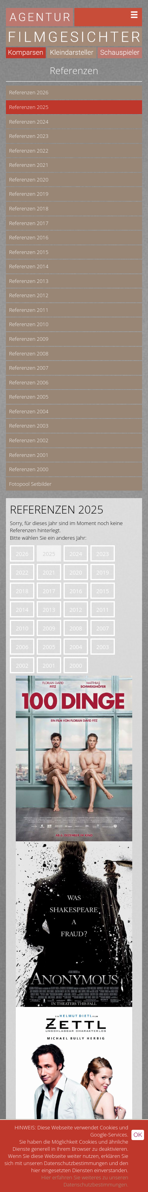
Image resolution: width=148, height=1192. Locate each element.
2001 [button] (49, 665)
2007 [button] (102, 628)
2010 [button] (22, 628)
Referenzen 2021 (29, 164)
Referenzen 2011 (29, 309)
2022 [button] (22, 572)
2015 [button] (102, 591)
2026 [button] (22, 554)
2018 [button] (22, 591)
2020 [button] (75, 572)
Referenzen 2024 (29, 121)
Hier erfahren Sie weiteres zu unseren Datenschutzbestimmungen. (84, 1181)
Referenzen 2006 (29, 382)
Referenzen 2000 (29, 469)
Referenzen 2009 (29, 338)
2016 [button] (75, 591)
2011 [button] (102, 609)
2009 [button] (49, 628)
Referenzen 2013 (29, 281)
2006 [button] (22, 647)
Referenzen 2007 (29, 367)
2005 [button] (49, 647)
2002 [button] (22, 665)
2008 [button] (75, 628)
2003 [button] (102, 647)
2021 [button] (49, 572)
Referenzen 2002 (29, 440)
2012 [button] (75, 609)
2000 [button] (75, 665)
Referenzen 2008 (29, 353)
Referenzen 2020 (29, 179)
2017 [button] (49, 591)
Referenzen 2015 (29, 252)
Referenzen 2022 (29, 150)
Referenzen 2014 (29, 266)
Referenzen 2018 (29, 208)
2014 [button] (22, 609)
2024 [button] (75, 554)
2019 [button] (102, 572)
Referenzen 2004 (29, 411)
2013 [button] (49, 609)
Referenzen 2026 (29, 92)
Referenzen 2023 (29, 135)
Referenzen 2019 (29, 193)
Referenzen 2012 (29, 295)
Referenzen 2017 (29, 223)
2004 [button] (75, 647)
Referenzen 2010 (29, 324)
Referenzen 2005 (29, 396)
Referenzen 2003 (29, 425)
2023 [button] (102, 554)
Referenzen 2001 (29, 454)
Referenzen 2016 (29, 237)
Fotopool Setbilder (30, 483)
